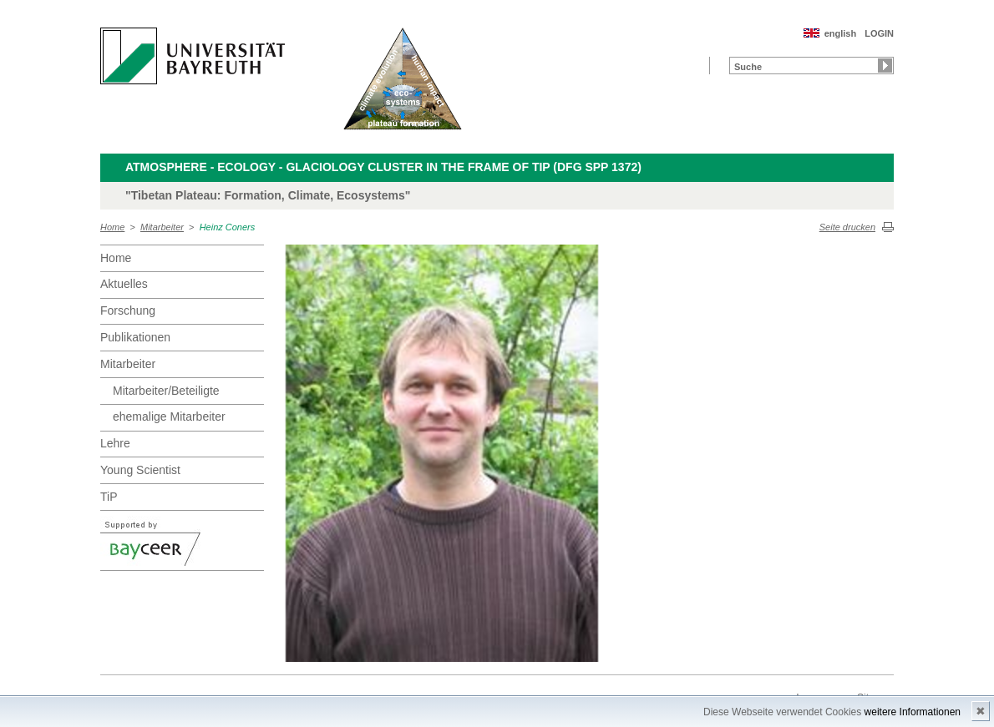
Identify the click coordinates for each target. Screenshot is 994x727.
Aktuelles (124, 283)
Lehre (115, 443)
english (840, 33)
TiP (108, 496)
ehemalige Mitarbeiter (169, 416)
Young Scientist (140, 470)
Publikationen (135, 337)
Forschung (127, 310)
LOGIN (879, 33)
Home (112, 227)
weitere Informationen (913, 712)
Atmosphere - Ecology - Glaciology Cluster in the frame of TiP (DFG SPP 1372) (383, 167)
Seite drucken (847, 227)
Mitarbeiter (162, 227)
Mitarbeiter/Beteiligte (166, 390)
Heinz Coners (228, 227)
